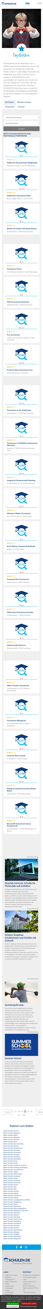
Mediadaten (9, 1292)
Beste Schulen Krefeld (11, 1191)
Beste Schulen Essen (10, 1163)
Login (39, 3)
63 (19, 1115)
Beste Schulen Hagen (10, 1172)
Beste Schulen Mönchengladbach (14, 1208)
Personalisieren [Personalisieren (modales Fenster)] (12, 1306)
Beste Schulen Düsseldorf (12, 1159)
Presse (7, 1290)
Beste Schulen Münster (11, 1215)
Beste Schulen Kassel (10, 1185)
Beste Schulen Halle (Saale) (12, 1174)
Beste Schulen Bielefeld (11, 1137)
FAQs (7, 1284)
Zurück (7, 1112)
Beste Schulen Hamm (10, 1178)
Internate (21, 107)
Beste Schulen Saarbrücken (12, 1230)
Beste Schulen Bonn (10, 1141)
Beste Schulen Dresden (11, 1154)
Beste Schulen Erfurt (10, 1161)
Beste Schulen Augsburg (11, 1133)
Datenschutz (9, 1286)
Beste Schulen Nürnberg (11, 1217)
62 (31, 1111)
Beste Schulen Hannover (11, 1180)
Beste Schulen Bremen (11, 1146)
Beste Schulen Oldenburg (12, 1221)
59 (22, 1111)
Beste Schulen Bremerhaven (13, 1148)
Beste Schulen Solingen (11, 1232)
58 (19, 1111)
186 (24, 1115)
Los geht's (21, 129)
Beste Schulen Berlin (10, 1135)
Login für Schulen (11, 1275)
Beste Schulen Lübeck (10, 1197)
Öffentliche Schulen (24, 102)
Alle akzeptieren (13, 1303)
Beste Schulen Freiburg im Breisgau (15, 1167)
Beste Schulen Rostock (11, 1228)
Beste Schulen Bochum (11, 1139)
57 (15, 1111)
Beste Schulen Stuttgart (11, 1234)
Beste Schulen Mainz (10, 1204)
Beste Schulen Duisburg (11, 1157)
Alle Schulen (9, 102)
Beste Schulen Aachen (11, 1131)
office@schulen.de (29, 1292)
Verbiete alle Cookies (29, 1303)
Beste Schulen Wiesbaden (12, 1236)
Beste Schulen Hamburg (11, 1176)
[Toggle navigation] (27, 3)
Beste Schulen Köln (10, 1189)
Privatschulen (10, 107)
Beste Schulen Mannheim (12, 1206)
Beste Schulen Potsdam (11, 1225)
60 (25, 1111)
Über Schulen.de (11, 1281)
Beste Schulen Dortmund (12, 1152)
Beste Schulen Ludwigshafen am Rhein (16, 1200)
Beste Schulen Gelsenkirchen (13, 1169)
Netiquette (9, 1288)
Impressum (9, 1294)
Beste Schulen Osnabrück (12, 1223)
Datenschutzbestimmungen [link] (28, 1306)
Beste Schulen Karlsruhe (11, 1182)
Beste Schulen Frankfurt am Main (14, 1165)
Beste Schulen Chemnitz (11, 1150)
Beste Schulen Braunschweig (13, 1144)
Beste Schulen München (11, 1213)
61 (28, 1111)
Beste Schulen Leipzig (10, 1193)
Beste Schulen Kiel (9, 1187)
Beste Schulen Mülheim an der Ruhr (15, 1210)
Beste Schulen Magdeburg (12, 1202)
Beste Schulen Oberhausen (12, 1219)
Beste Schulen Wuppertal (12, 1238)
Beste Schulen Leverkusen (12, 1195)
